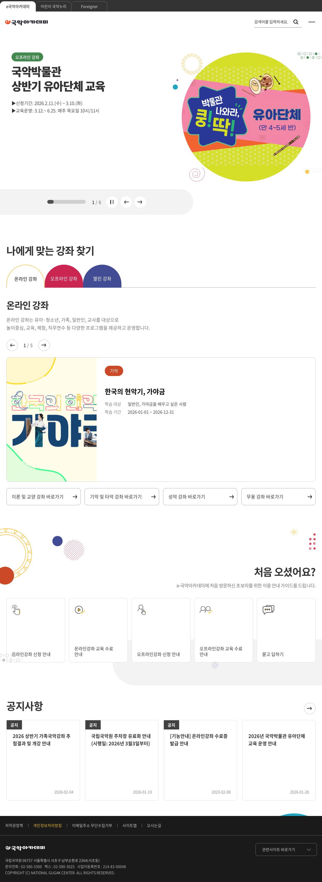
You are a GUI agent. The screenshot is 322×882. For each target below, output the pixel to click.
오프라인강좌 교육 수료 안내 (222, 651)
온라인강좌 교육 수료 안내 (95, 651)
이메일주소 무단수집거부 (92, 825)
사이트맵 (129, 825)
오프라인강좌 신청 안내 (159, 654)
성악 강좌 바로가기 (200, 496)
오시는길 (154, 825)
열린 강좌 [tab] (102, 278)
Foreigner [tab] (89, 6)
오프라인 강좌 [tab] (63, 278)
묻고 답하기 (273, 654)
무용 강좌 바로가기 (279, 496)
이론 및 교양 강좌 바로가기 (44, 496)
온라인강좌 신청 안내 (32, 654)
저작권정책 (14, 825)
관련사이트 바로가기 (278, 849)
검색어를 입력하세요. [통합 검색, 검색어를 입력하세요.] (271, 22)
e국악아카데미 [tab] (18, 6)
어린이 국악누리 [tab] (53, 6)
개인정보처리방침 (47, 825)
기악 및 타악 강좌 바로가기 (122, 496)
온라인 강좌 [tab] (25, 278)
